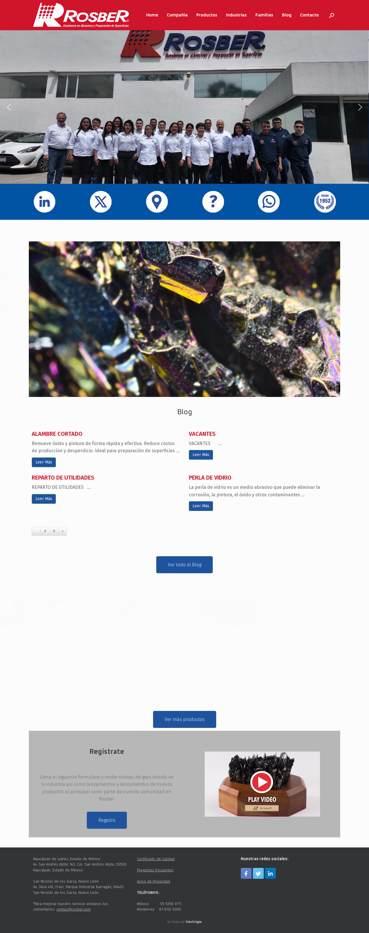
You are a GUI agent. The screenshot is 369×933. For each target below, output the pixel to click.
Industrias (236, 15)
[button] (9, 107)
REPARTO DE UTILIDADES (63, 477)
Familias (264, 15)
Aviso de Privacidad (153, 881)
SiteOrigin (194, 922)
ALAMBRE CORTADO (57, 433)
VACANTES (202, 433)
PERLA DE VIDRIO (210, 477)
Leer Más (43, 462)
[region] (184, 107)
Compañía (177, 15)
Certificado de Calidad (156, 859)
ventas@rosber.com (74, 909)
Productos (206, 15)
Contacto (309, 15)
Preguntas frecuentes (155, 870)
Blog (286, 15)
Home (152, 15)
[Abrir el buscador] (331, 15)
